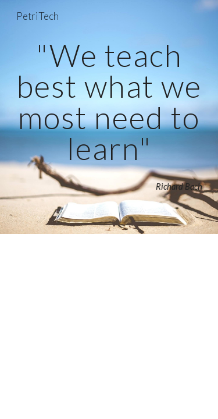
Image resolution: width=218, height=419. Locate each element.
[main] (109, 101)
